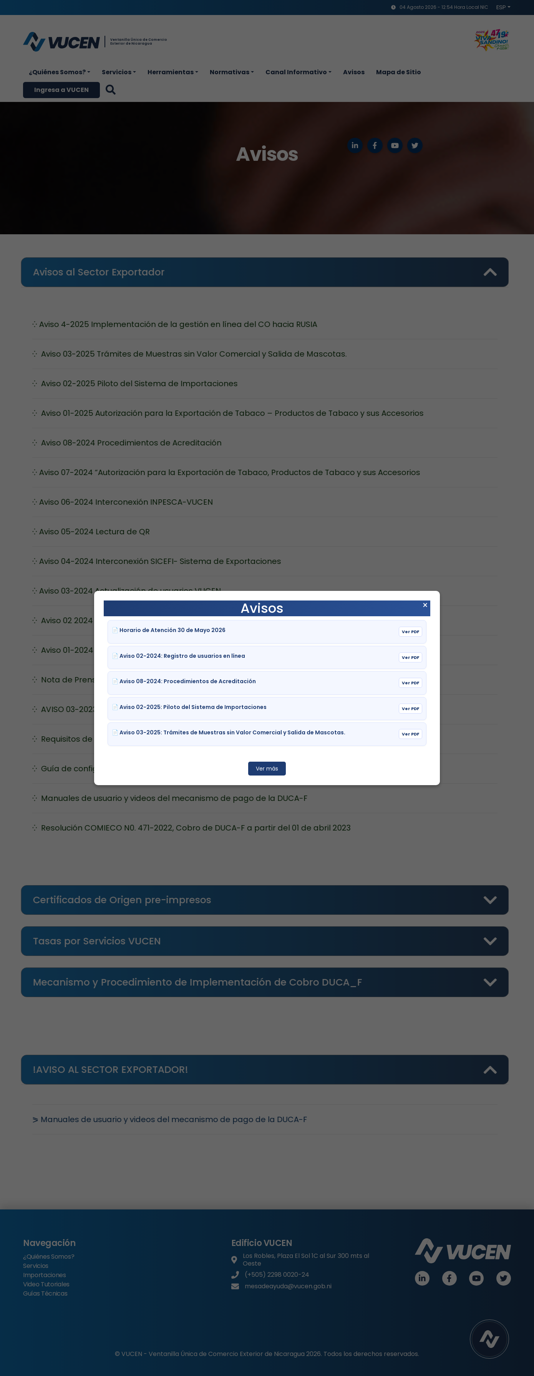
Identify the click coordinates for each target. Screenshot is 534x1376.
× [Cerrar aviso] (425, 605)
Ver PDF (410, 632)
